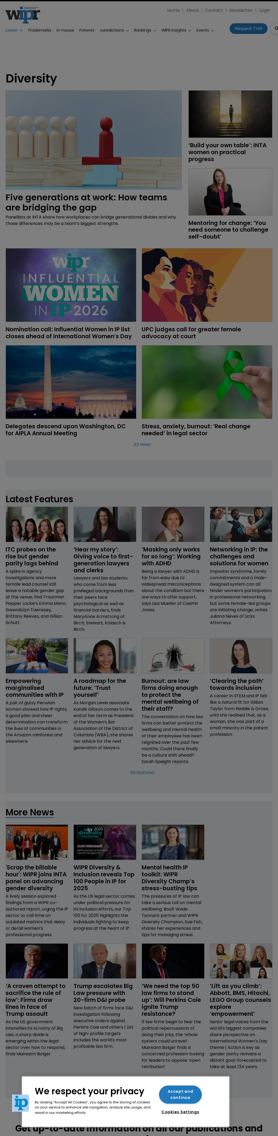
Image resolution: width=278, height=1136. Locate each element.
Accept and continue (180, 1094)
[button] (20, 1103)
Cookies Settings (180, 1112)
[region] (125, 1101)
